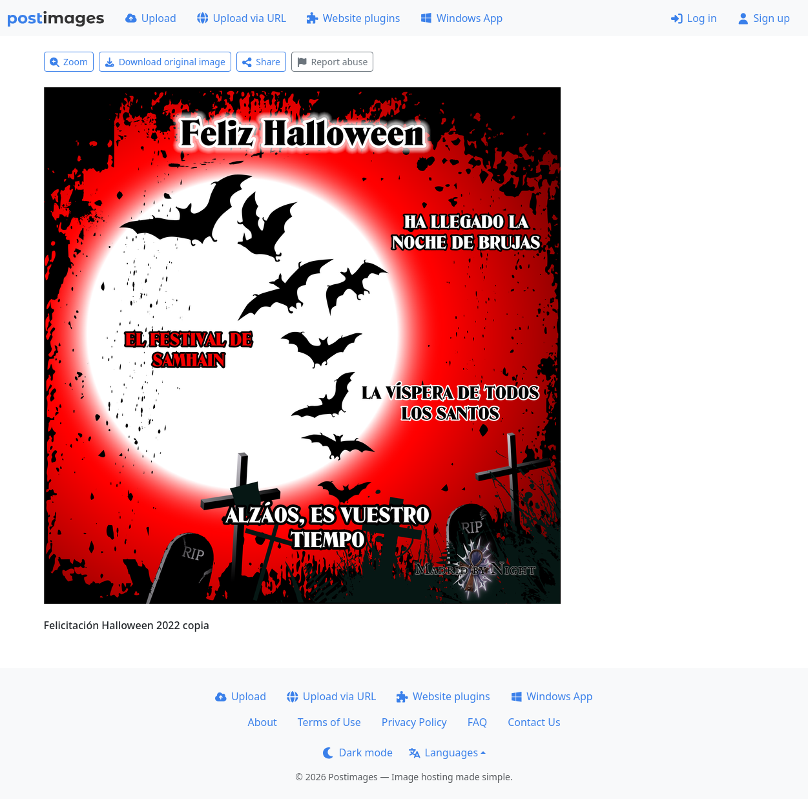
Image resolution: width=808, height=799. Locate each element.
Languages (443, 752)
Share (261, 62)
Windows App (461, 18)
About (261, 722)
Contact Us (534, 722)
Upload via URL (241, 18)
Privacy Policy (414, 722)
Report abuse (332, 62)
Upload (150, 18)
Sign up (764, 18)
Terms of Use (329, 722)
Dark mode (358, 752)
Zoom (69, 62)
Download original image (165, 62)
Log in (694, 18)
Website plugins (353, 18)
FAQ (477, 722)
